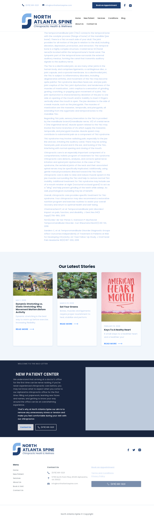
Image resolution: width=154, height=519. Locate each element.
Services (101, 18)
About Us (79, 24)
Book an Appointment (106, 5)
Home (78, 18)
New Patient (89, 18)
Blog (123, 18)
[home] (47, 21)
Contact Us (92, 24)
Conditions (113, 18)
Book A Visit (18, 489)
